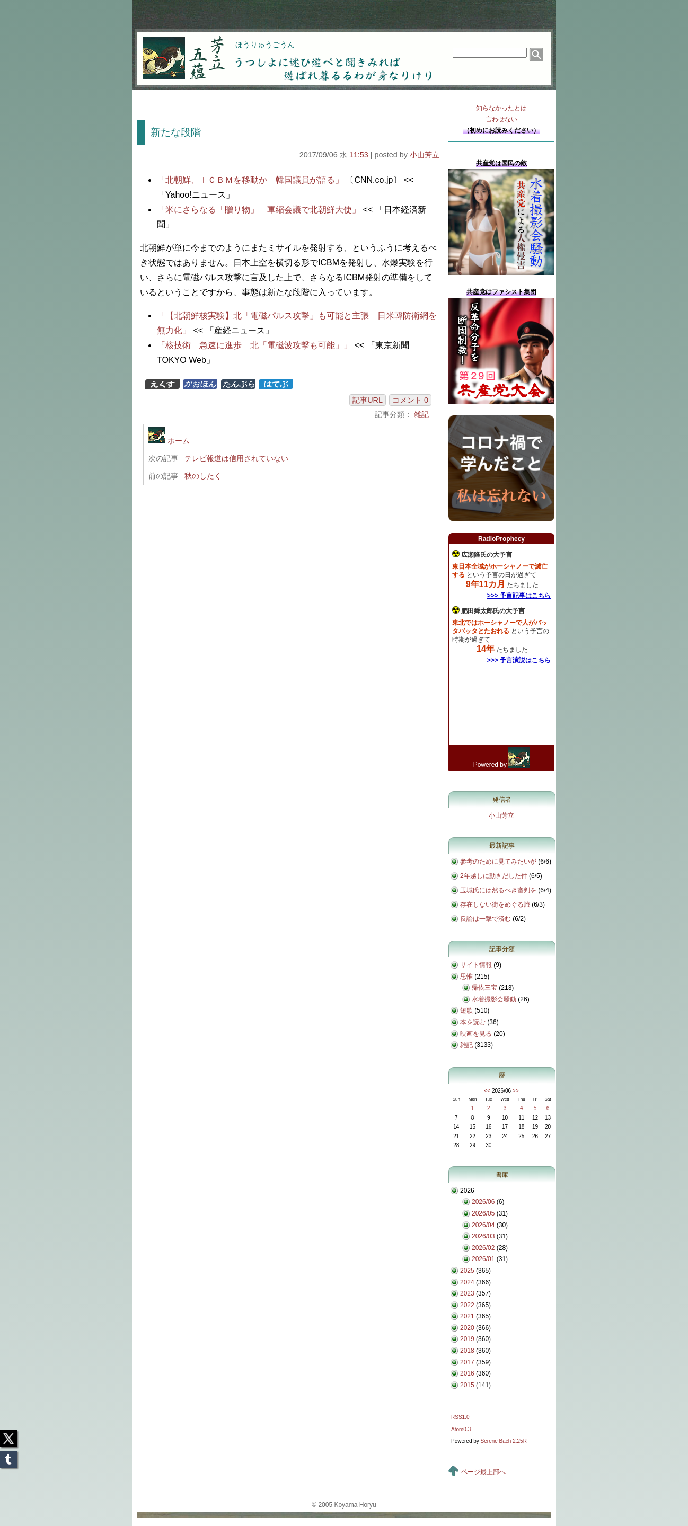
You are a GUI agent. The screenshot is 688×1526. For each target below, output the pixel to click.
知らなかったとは (501, 114)
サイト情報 (476, 965)
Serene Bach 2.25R (504, 1441)
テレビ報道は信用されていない (236, 458)
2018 (467, 1350)
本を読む (473, 1022)
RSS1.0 (460, 1417)
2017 (467, 1362)
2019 (467, 1339)
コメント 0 (410, 400)
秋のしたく (203, 476)
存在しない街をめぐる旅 (495, 904)
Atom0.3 (461, 1429)
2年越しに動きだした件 (493, 876)
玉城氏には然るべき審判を (498, 890)
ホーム (169, 441)
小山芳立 (424, 154)
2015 (467, 1385)
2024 (467, 1282)
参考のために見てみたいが (498, 861)
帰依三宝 (484, 987)
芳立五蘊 (176, 50)
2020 (467, 1328)
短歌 (466, 1010)
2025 (467, 1270)
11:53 (358, 154)
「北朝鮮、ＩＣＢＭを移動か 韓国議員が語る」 (250, 179)
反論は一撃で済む (485, 918)
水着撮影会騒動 (494, 999)
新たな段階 (176, 132)
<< (487, 1091)
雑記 (421, 414)
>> (516, 1091)
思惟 (466, 976)
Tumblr (8, 1456)
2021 (467, 1316)
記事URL (367, 400)
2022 (467, 1305)
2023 (467, 1293)
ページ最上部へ (483, 1472)
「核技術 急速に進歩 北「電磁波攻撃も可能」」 (254, 345)
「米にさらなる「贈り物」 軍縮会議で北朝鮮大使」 (258, 209)
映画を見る (476, 1033)
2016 (467, 1373)
